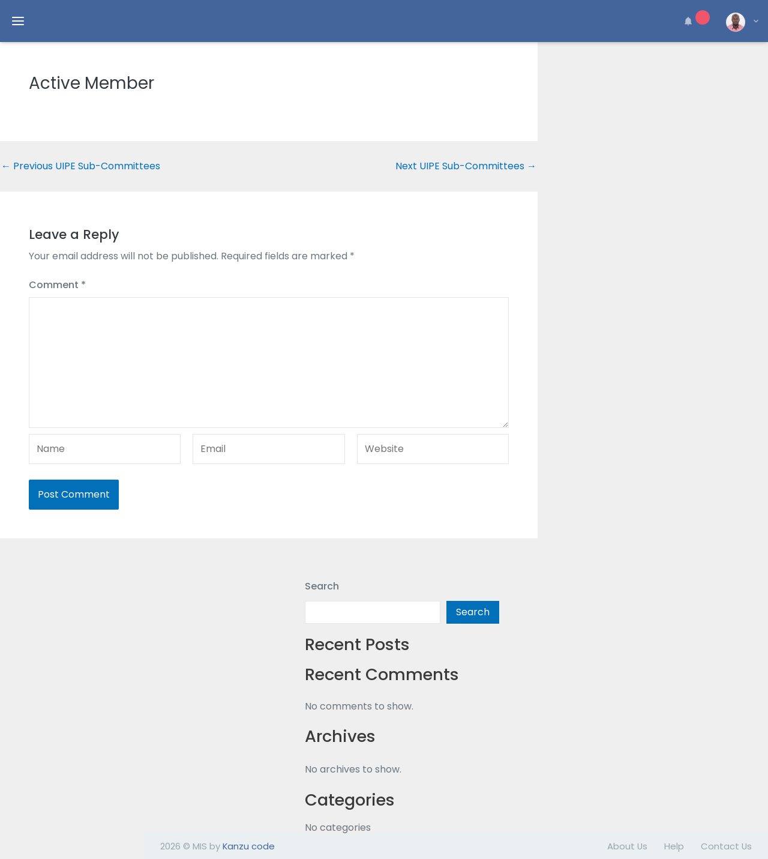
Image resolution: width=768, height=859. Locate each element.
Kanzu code (249, 846)
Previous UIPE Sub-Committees (80, 166)
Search (322, 586)
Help (674, 846)
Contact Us (726, 846)
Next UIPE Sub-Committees (465, 166)
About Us (627, 846)
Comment (57, 285)
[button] (695, 21)
